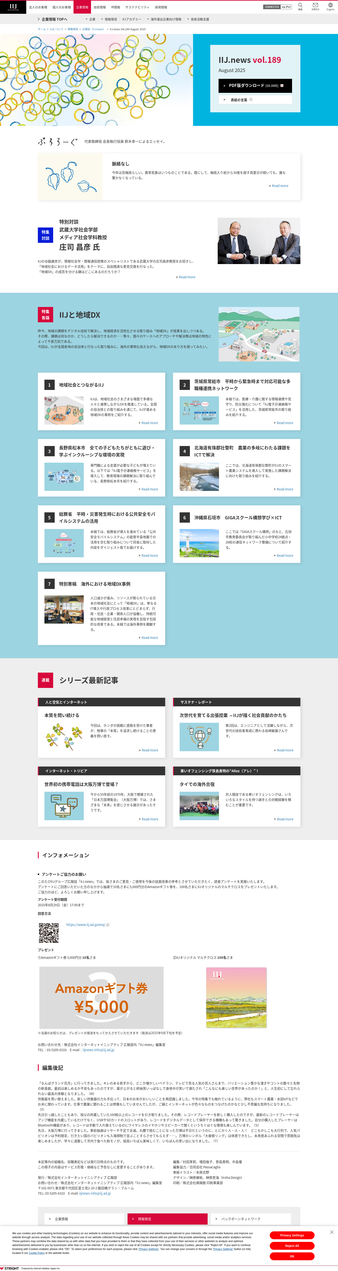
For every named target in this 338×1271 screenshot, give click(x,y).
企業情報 (61, 1218)
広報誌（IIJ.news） (94, 29)
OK (292, 1256)
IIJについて (56, 29)
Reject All (292, 1246)
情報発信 (73, 29)
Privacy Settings (292, 1235)
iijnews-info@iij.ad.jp (98, 1049)
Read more (187, 277)
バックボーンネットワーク (241, 1218)
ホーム (42, 29)
